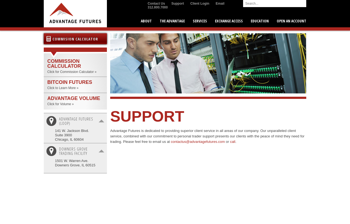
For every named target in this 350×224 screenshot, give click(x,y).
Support (177, 3)
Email (220, 3)
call (232, 142)
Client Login (199, 3)
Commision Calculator (75, 39)
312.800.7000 (158, 7)
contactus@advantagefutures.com (198, 142)
